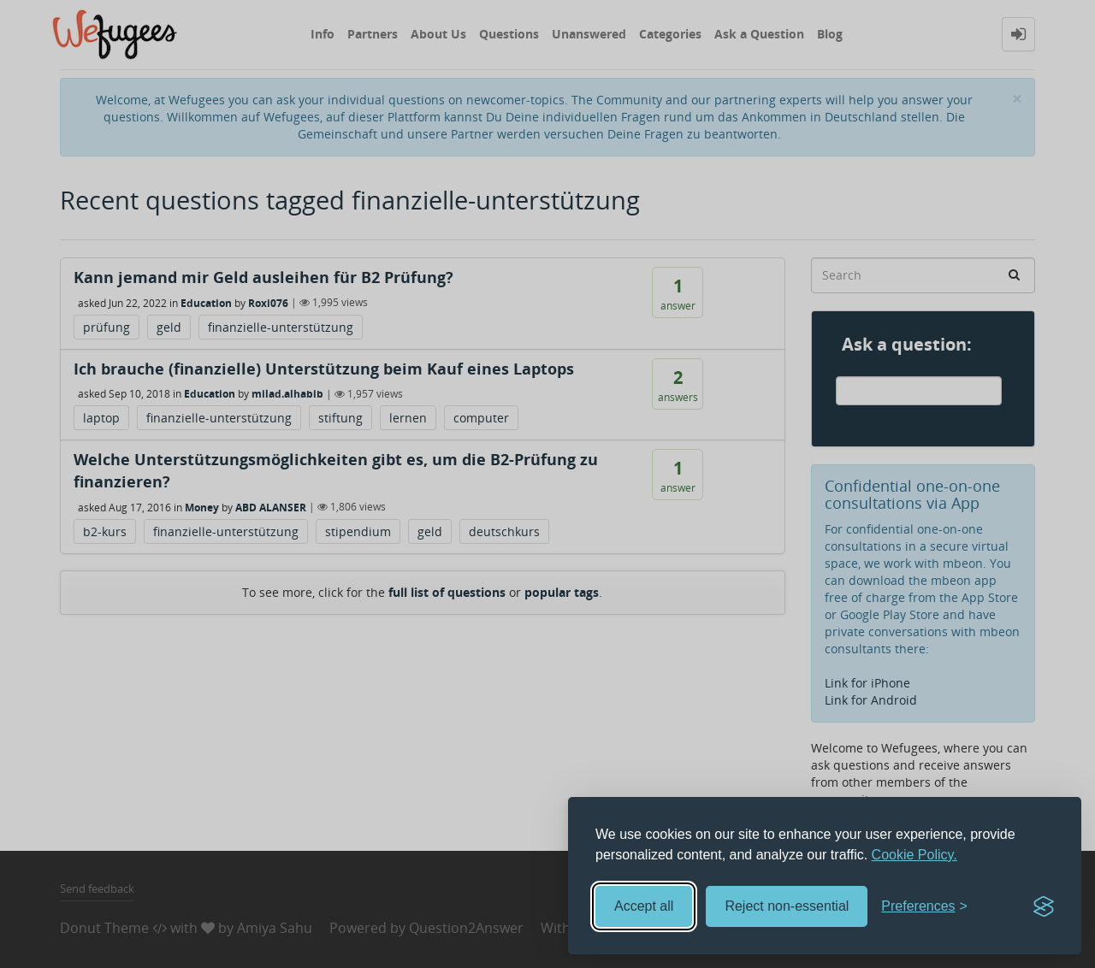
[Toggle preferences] (924, 907)
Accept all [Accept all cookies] (643, 906)
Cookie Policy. (914, 854)
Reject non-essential (787, 906)
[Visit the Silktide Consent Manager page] (1043, 906)
